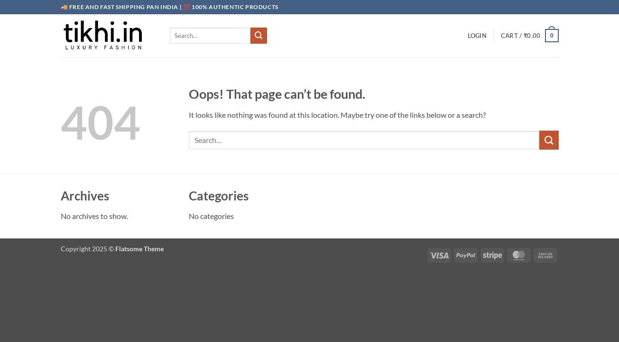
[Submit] (258, 36)
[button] (477, 35)
